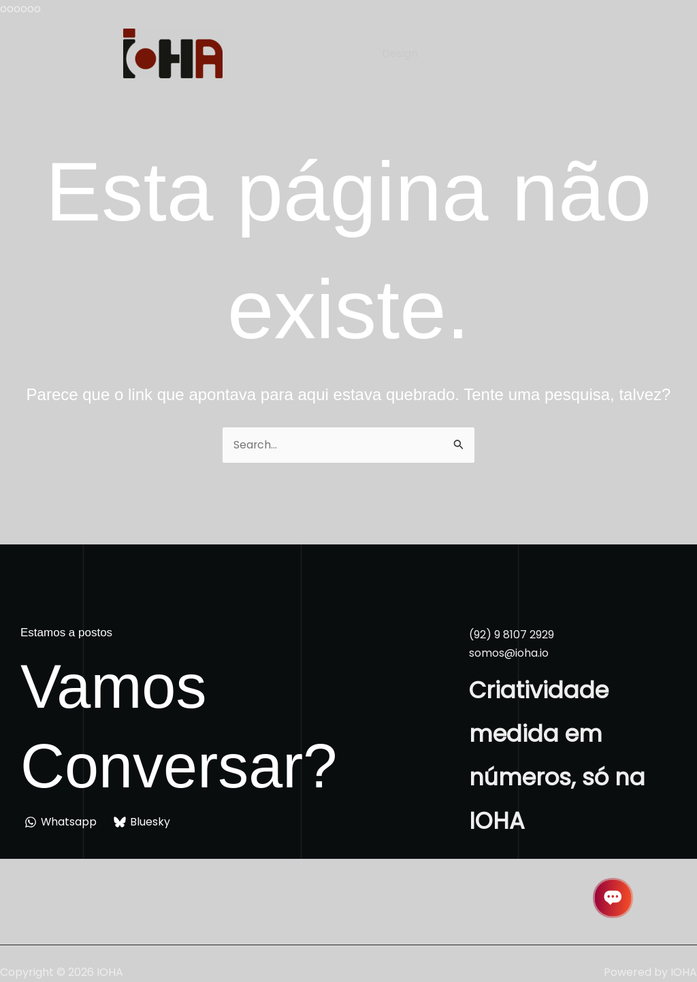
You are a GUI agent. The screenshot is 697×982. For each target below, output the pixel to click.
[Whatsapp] (61, 822)
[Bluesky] (143, 822)
